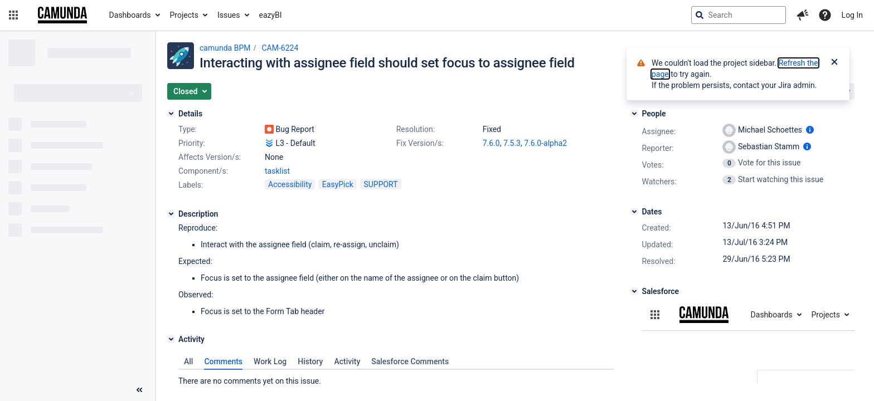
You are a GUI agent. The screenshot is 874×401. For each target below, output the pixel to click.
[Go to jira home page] (62, 15)
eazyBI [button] (270, 15)
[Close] (834, 63)
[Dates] (634, 212)
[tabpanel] (396, 378)
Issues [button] (228, 15)
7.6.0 (491, 143)
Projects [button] (184, 15)
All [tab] (188, 361)
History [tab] (310, 361)
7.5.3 (512, 143)
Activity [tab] (347, 361)
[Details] (171, 114)
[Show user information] (809, 129)
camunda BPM (225, 47)
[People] (634, 114)
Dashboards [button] (130, 15)
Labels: (190, 184)
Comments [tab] (223, 361)
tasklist (277, 171)
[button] (13, 15)
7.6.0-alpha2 (545, 143)
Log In (852, 15)
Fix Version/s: (420, 143)
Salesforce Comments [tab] (410, 361)
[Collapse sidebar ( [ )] (139, 390)
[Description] (171, 214)
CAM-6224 (279, 47)
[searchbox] (738, 15)
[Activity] (171, 339)
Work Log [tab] (270, 361)
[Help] (825, 15)
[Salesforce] (634, 291)
